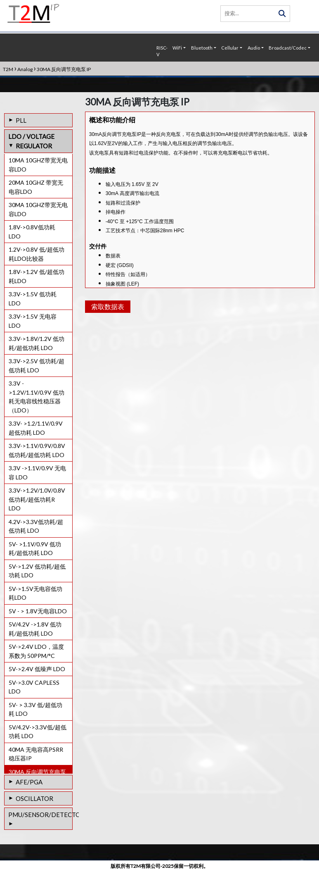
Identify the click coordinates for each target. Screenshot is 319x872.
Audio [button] (254, 47)
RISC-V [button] (162, 51)
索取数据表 (106, 329)
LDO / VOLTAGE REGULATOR (31, 141)
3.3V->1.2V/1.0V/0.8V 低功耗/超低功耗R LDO (37, 499)
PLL (21, 120)
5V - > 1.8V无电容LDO (38, 611)
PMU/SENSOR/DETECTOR (40, 814)
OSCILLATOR (34, 798)
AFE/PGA (29, 782)
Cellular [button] (230, 47)
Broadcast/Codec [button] (288, 47)
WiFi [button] (177, 47)
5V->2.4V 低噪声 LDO (37, 668)
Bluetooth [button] (202, 47)
